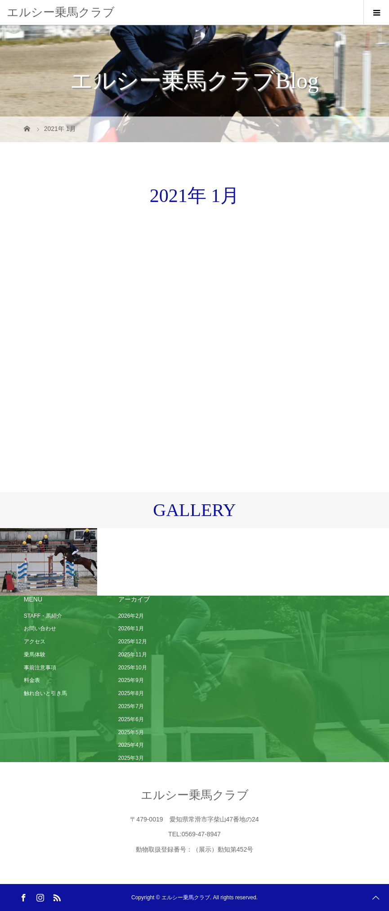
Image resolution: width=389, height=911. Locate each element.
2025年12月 (132, 641)
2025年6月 (131, 719)
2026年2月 (131, 616)
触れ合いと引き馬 (45, 693)
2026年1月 (131, 628)
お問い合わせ (40, 628)
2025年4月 (131, 745)
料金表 (32, 680)
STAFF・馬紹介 (43, 616)
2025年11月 (132, 654)
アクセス (34, 641)
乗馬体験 (34, 654)
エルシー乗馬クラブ (61, 12)
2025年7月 (131, 706)
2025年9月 (131, 680)
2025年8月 (131, 693)
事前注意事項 (40, 667)
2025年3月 (131, 758)
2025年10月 (132, 667)
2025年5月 (131, 732)
